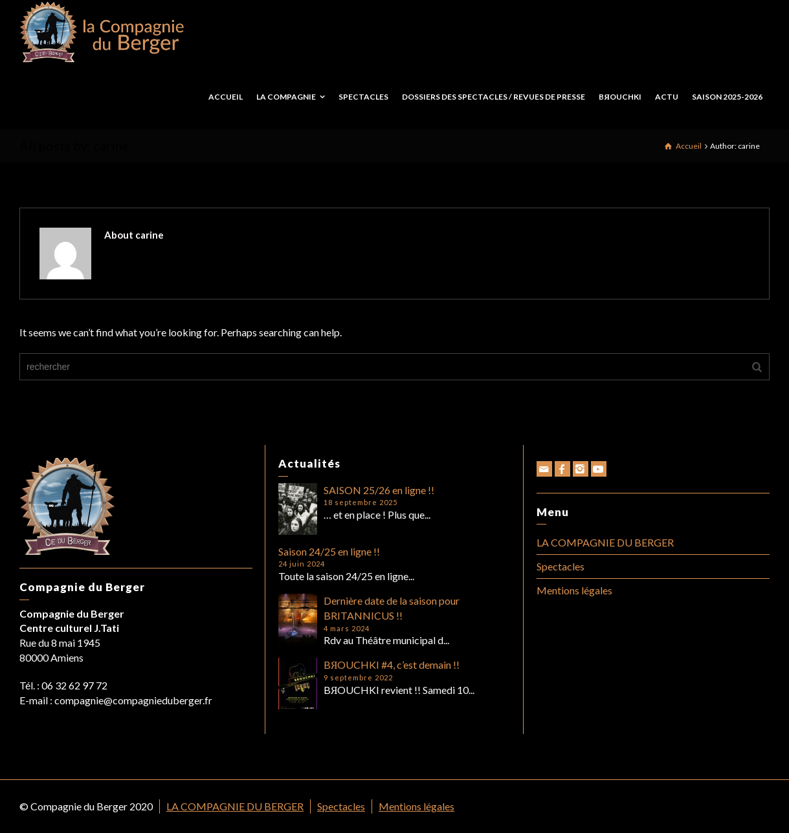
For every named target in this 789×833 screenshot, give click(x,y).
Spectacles (560, 566)
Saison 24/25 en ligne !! (329, 551)
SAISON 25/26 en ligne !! (379, 490)
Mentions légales (574, 590)
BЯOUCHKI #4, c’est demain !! (392, 664)
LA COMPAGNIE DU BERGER (605, 542)
